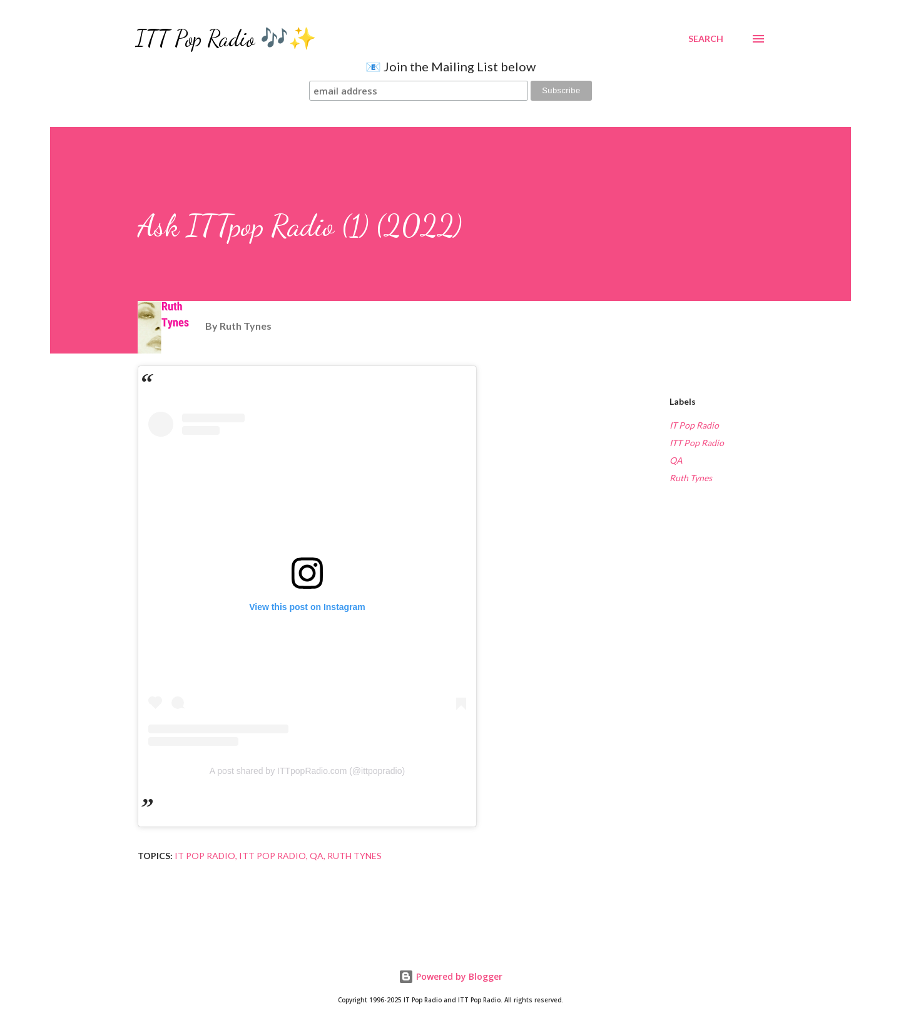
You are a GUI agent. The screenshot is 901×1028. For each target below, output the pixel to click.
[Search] (705, 39)
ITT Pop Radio (696, 442)
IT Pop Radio (694, 425)
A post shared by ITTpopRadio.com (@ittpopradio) (307, 771)
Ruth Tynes (690, 477)
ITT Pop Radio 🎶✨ (226, 38)
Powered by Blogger (450, 976)
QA (676, 460)
